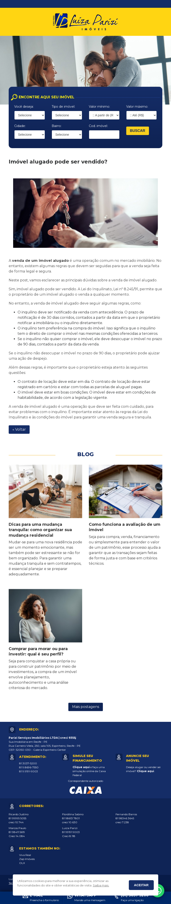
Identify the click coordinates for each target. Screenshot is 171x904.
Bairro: (56, 126)
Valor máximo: (137, 107)
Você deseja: (24, 107)
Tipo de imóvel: (63, 107)
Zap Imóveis (27, 859)
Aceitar (141, 885)
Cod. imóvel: (98, 126)
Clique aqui (81, 767)
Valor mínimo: (99, 107)
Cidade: (20, 126)
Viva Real (25, 855)
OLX (22, 863)
